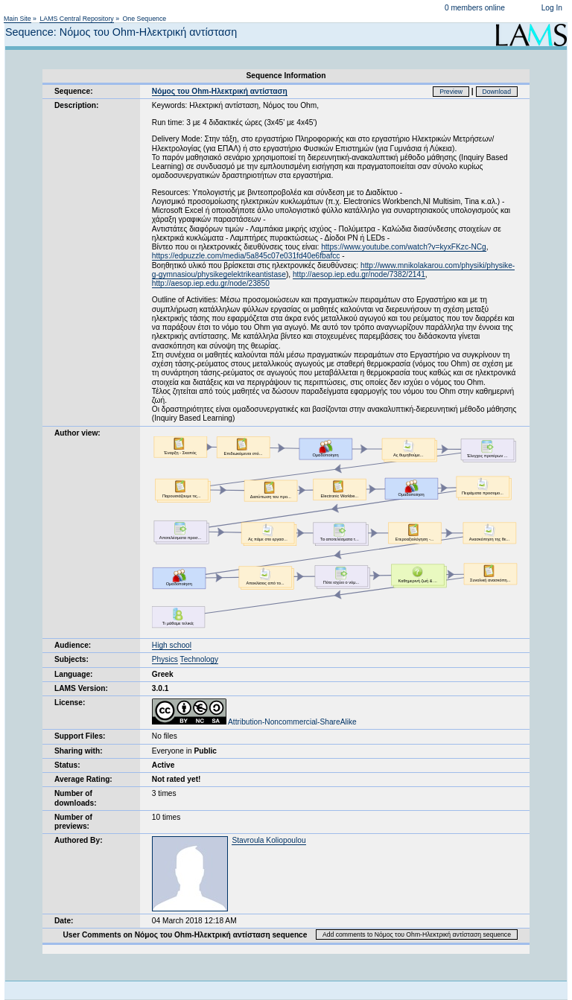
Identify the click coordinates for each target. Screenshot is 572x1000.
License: (69, 702)
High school (171, 645)
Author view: (77, 433)
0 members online (475, 8)
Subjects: (71, 659)
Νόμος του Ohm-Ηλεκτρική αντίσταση (219, 91)
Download (497, 91)
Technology (199, 659)
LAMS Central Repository (76, 18)
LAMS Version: (81, 688)
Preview (451, 91)
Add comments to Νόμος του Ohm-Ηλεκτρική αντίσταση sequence (416, 934)
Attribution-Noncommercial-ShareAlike (254, 722)
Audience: (72, 645)
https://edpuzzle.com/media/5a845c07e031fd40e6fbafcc (246, 256)
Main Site (17, 18)
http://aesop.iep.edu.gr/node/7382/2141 (359, 274)
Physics (165, 659)
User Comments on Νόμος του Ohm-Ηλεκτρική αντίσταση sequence (185, 935)
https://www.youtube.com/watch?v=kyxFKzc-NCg (403, 247)
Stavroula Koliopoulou (268, 840)
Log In (551, 8)
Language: (73, 674)
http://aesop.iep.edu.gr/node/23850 (211, 283)
